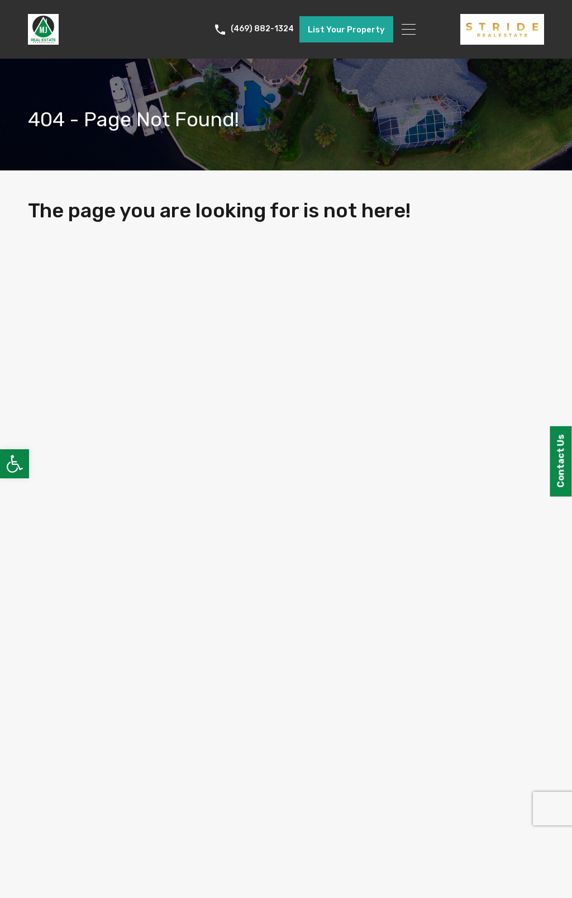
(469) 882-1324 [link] (262, 29)
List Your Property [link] (346, 30)
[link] (14, 463)
